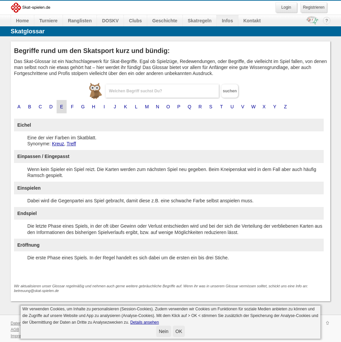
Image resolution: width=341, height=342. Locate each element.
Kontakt (252, 20)
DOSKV (110, 20)
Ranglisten (80, 20)
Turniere (48, 20)
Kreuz (58, 143)
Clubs (135, 20)
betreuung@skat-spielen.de (36, 291)
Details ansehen (144, 322)
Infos (227, 20)
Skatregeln (200, 20)
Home (22, 20)
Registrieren (314, 7)
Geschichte (164, 20)
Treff (71, 143)
